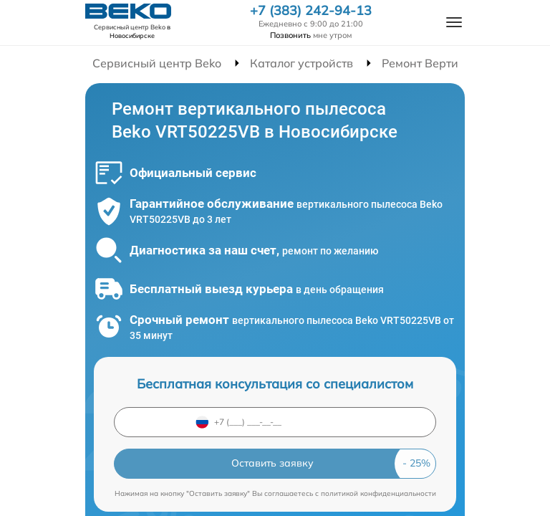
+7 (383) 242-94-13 (311, 11)
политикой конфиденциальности (378, 493)
